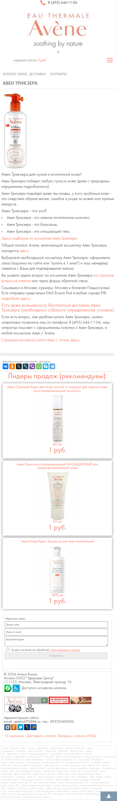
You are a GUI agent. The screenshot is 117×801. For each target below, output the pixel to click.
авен (23, 748)
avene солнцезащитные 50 (61, 759)
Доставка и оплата (41, 736)
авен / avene (10, 748)
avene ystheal (90, 771)
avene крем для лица (74, 765)
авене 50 (93, 765)
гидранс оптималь (17, 788)
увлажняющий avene (77, 762)
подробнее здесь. (16, 299)
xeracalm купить (44, 779)
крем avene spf (72, 771)
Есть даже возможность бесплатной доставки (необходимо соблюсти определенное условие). (58, 308)
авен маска (63, 791)
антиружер (33, 762)
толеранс (21, 751)
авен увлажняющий (82, 774)
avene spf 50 (35, 756)
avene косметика (75, 748)
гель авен (58, 794)
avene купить (35, 751)
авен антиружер (45, 791)
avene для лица (92, 756)
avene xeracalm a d (52, 762)
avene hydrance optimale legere (83, 794)
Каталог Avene (15, 74)
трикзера (84, 759)
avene (30, 748)
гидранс (20, 776)
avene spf (50, 751)
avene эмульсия (52, 771)
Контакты (58, 74)
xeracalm (63, 751)
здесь (24, 251)
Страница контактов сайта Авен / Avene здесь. (40, 340)
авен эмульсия (46, 776)
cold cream (63, 774)
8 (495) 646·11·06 (58, 3)
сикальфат (20, 756)
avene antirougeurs (83, 791)
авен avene (96, 776)
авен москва (53, 788)
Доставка (37, 74)
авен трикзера (79, 776)
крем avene (57, 748)
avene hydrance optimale (27, 765)
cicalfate (96, 762)
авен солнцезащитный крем (25, 771)
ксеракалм (56, 754)
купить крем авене (57, 768)
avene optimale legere (21, 791)
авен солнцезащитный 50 (73, 782)
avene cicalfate (78, 768)
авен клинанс (17, 762)
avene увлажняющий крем (36, 785)
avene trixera (37, 768)
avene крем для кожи (65, 785)
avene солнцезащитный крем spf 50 (30, 794)
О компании (14, 736)
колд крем (95, 768)
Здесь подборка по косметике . (39, 239)
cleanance (13, 754)
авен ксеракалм (34, 759)
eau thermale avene (45, 782)
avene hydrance (14, 759)
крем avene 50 (22, 774)
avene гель (63, 776)
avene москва (81, 779)
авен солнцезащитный (68, 756)
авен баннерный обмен (36, 797)
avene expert (36, 788)
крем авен (42, 748)
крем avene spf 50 (21, 782)
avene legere (63, 779)
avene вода (26, 779)
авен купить (77, 751)
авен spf (31, 776)
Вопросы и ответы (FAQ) (77, 736)
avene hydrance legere (75, 788)
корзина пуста (30, 60)
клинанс (49, 756)
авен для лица (52, 765)
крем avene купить (44, 774)
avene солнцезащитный (34, 754)
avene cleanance (73, 754)
